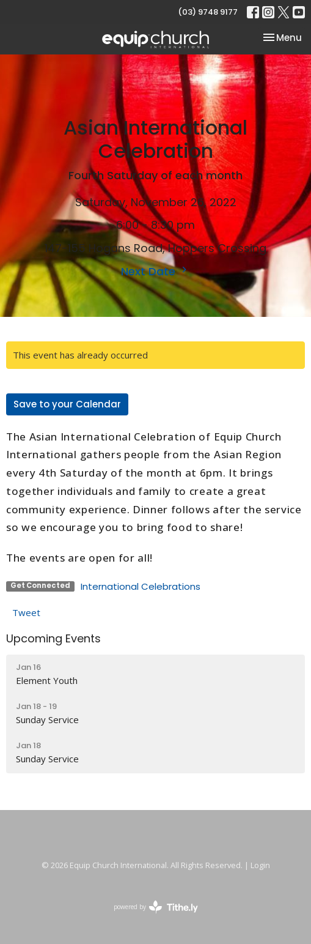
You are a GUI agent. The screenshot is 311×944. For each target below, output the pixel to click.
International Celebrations (140, 586)
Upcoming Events (53, 638)
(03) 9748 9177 (208, 12)
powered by (156, 907)
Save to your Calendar (67, 404)
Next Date (155, 271)
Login (260, 865)
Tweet (26, 612)
